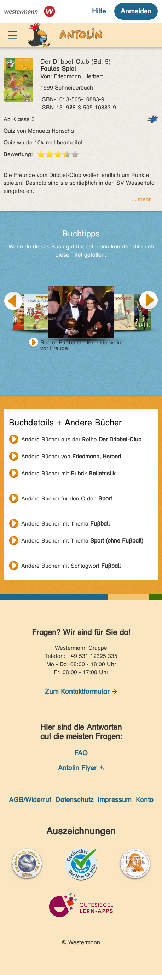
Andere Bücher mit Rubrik (68, 473)
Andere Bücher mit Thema (65, 523)
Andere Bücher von (71, 456)
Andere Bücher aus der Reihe (81, 439)
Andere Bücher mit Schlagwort (71, 565)
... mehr (141, 199)
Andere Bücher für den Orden (66, 498)
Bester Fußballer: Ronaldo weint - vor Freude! (83, 343)
